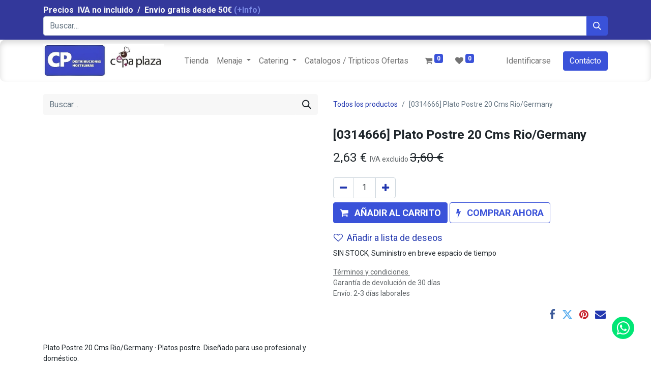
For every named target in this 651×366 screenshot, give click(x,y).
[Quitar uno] (343, 187)
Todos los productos (365, 104)
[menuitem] (197, 61)
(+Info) (247, 10)
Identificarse (528, 61)
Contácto (585, 61)
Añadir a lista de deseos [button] (388, 237)
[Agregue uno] (385, 187)
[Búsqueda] (597, 26)
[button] (390, 212)
